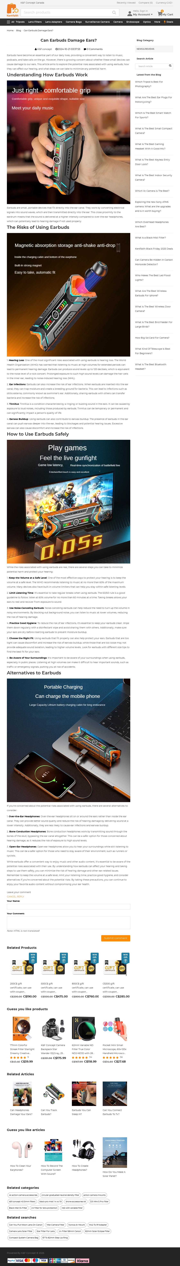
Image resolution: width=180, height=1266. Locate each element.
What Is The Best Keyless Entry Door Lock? (152, 162)
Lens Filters (35, 22)
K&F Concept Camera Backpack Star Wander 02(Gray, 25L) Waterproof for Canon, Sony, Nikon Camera (53, 1050)
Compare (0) (146, 3)
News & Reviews (145, 49)
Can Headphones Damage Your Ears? (21, 1112)
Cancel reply (15, 897)
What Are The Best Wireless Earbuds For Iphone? (151, 293)
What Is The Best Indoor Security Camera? (153, 177)
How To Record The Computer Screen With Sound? (52, 1170)
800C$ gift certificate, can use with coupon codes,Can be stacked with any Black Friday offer (84, 988)
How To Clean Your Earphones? (20, 1168)
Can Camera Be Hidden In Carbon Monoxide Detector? (154, 262)
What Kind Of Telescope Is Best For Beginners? (152, 351)
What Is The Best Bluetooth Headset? (150, 366)
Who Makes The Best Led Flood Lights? (152, 277)
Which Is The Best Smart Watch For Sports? (153, 115)
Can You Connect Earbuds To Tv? (112, 1112)
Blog (18, 31)
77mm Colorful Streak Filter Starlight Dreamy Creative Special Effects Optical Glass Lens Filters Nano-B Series (22, 1050)
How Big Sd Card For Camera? (152, 338)
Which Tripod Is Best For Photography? (149, 84)
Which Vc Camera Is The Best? (152, 191)
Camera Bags (74, 22)
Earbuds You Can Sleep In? (81, 1112)
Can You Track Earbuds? (49, 1112)
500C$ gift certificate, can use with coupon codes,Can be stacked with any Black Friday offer (53, 988)
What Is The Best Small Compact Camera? (153, 131)
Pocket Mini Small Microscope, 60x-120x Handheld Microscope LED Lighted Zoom (115, 1050)
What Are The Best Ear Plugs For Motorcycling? (153, 99)
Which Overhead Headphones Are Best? (152, 224)
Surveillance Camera (97, 22)
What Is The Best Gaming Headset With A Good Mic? (150, 146)
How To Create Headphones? (80, 1168)
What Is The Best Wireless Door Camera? (153, 309)
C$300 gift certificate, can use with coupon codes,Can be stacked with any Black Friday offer (115, 988)
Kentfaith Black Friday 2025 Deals (154, 249)
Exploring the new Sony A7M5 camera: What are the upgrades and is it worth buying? (153, 206)
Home (10, 31)
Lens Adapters (53, 22)
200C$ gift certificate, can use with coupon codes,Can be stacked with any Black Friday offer (22, 988)
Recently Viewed (126, 3)
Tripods (20, 22)
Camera (118, 22)
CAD (164, 3)
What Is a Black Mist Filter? (150, 238)
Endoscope (132, 22)
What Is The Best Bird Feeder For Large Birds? (153, 324)
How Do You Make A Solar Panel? (114, 1174)
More (157, 22)
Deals (168, 22)
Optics (147, 22)
